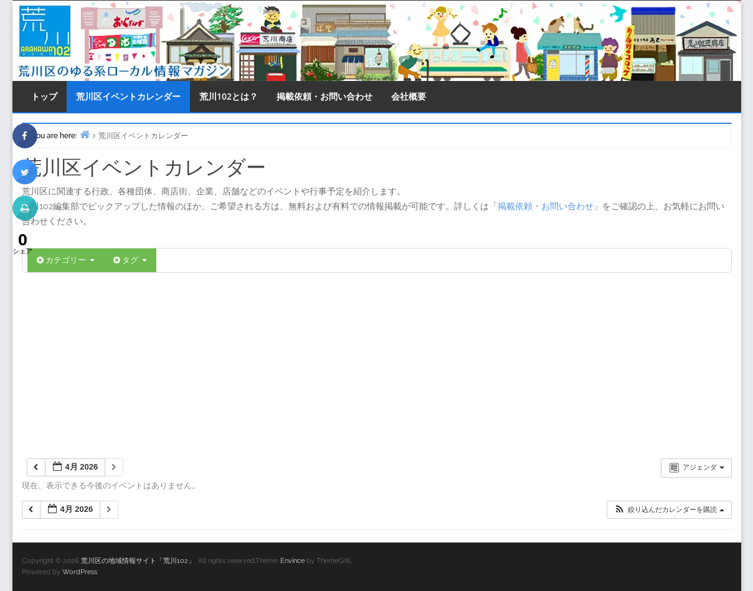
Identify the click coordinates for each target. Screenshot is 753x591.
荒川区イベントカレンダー (128, 96)
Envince (292, 561)
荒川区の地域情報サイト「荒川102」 (138, 561)
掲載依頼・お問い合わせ (324, 96)
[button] (668, 509)
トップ (44, 96)
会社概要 (408, 96)
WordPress (79, 572)
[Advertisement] (377, 366)
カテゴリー (66, 260)
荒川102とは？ (228, 96)
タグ (130, 260)
